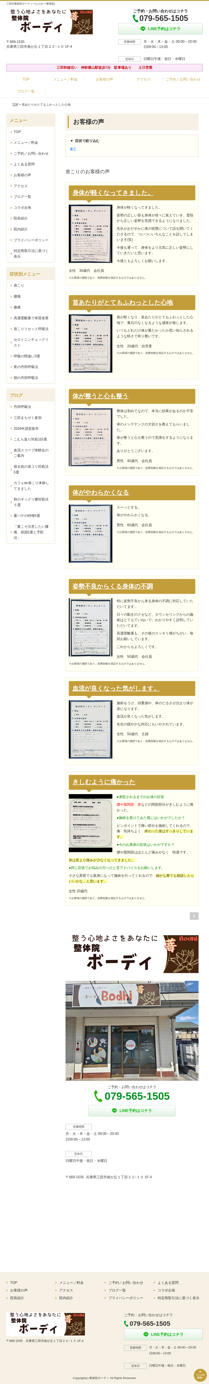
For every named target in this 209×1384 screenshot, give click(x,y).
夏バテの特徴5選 (27, 515)
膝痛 (17, 307)
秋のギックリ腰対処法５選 (31, 502)
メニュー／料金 (65, 79)
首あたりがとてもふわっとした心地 (122, 302)
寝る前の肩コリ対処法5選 (31, 469)
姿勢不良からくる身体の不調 (112, 586)
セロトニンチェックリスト (31, 342)
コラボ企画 (22, 207)
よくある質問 (24, 164)
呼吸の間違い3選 (27, 356)
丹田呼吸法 (22, 407)
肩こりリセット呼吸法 (31, 329)
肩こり (19, 285)
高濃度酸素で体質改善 (31, 318)
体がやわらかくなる (100, 492)
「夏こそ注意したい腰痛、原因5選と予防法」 (31, 532)
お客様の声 (104, 79)
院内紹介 (21, 229)
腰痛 (17, 296)
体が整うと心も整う (100, 396)
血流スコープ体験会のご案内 (31, 453)
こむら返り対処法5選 (30, 439)
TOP (26, 79)
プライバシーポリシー (31, 240)
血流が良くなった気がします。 (116, 688)
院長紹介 (21, 218)
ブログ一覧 (26, 91)
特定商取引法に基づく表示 (31, 253)
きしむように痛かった (103, 782)
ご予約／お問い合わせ (183, 79)
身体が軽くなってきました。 (113, 192)
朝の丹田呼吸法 (26, 378)
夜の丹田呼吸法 (26, 367)
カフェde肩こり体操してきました (31, 485)
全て (73, 149)
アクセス (144, 79)
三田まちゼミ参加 (28, 418)
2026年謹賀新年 (26, 428)
